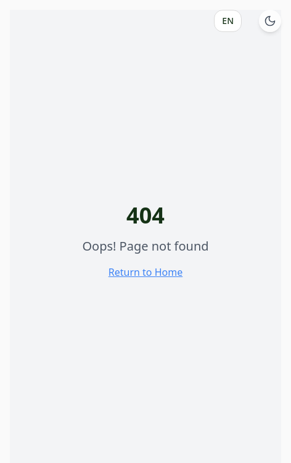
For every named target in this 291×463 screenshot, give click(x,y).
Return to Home (145, 272)
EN (228, 20)
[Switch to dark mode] (270, 21)
